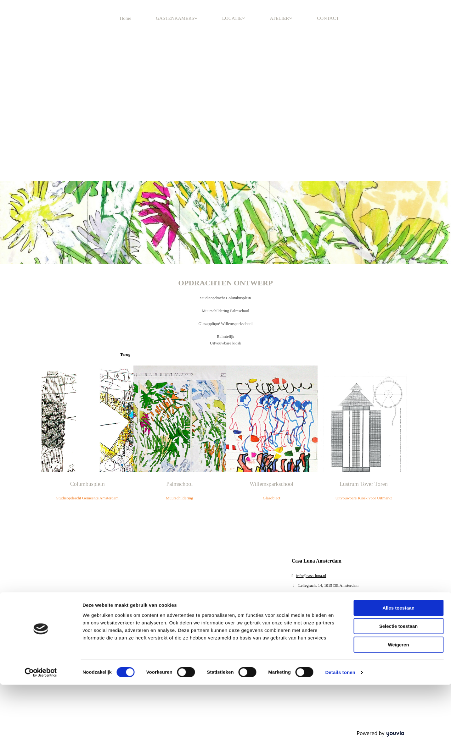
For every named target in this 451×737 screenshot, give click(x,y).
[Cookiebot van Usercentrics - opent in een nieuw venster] (40, 433)
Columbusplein (87, 484)
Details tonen (340, 433)
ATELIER (279, 18)
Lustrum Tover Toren (364, 484)
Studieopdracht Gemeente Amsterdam (87, 498)
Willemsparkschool (271, 484)
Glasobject (271, 498)
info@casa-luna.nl (311, 575)
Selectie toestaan (398, 386)
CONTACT (328, 18)
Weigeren (398, 405)
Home (126, 18)
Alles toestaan (398, 368)
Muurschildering (179, 498)
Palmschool (179, 484)
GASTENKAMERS (175, 18)
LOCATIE (232, 18)
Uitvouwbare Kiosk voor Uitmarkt (363, 498)
